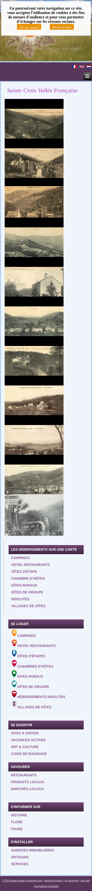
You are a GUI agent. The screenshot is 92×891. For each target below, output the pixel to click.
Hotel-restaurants (30, 565)
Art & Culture (25, 747)
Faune (17, 829)
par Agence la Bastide (47, 886)
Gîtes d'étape (24, 572)
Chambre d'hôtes (28, 578)
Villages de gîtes (28, 606)
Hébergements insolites (39, 695)
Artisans (20, 857)
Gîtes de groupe (27, 592)
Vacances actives (28, 740)
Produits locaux (27, 782)
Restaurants (24, 775)
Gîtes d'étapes (28, 654)
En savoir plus (62, 27)
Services (19, 864)
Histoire (19, 815)
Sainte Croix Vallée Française (42, 90)
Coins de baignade (29, 754)
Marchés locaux (27, 789)
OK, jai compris (29, 27)
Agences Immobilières (32, 850)
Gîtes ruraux (24, 585)
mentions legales (53, 880)
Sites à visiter (25, 733)
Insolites (20, 599)
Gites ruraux (27, 674)
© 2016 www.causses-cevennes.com (22, 880)
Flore (17, 822)
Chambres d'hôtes (32, 664)
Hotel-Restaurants (34, 644)
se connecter (72, 880)
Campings (20, 558)
